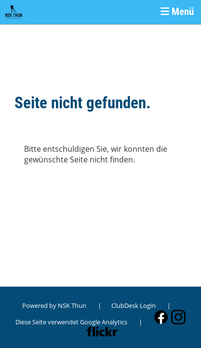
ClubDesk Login (133, 305)
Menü (177, 11)
